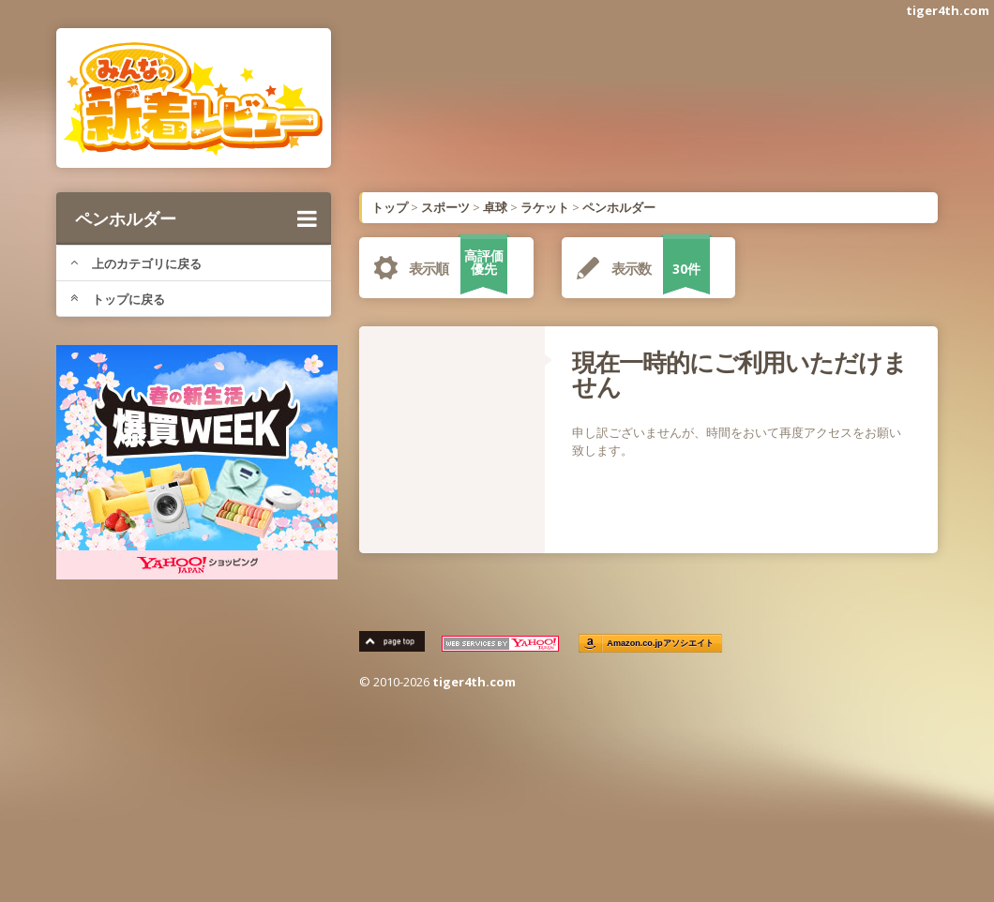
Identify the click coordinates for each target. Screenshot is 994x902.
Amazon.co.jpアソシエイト (660, 644)
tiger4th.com (947, 10)
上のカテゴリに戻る (136, 263)
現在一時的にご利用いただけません (739, 374)
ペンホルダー (196, 218)
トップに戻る (117, 299)
